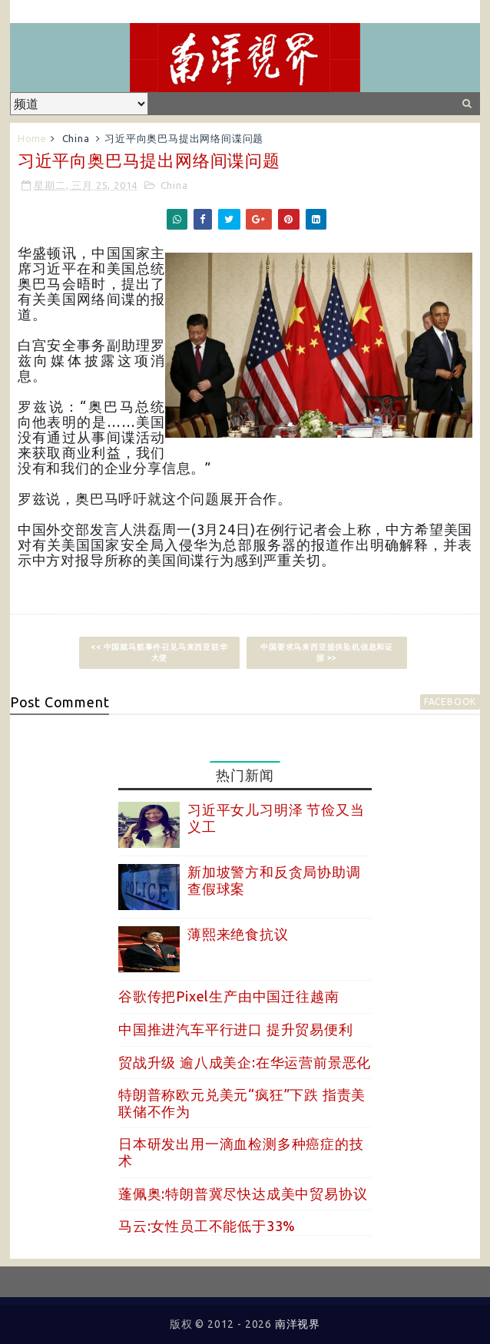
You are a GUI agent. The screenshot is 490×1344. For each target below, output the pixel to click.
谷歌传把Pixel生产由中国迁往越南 (228, 996)
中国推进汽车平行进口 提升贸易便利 (235, 1029)
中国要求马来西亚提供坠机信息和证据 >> (326, 652)
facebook (450, 702)
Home (32, 138)
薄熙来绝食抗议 (238, 934)
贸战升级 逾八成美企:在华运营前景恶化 (244, 1062)
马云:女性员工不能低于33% (207, 1225)
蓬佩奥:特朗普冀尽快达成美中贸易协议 (242, 1193)
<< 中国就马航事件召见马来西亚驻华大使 (159, 652)
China (76, 138)
